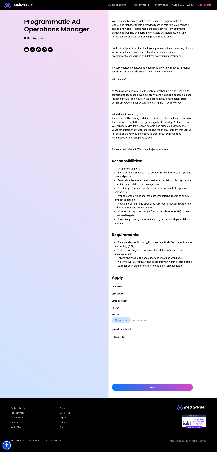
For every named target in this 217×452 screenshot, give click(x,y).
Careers (63, 422)
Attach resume (121, 320)
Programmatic (141, 5)
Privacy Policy (17, 440)
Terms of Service (53, 440)
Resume (115, 314)
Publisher (15, 422)
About (190, 5)
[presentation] (133, 370)
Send (152, 387)
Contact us (204, 5)
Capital (63, 417)
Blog (62, 427)
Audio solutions (118, 5)
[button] (7, 445)
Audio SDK (178, 5)
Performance (161, 5)
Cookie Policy (34, 440)
